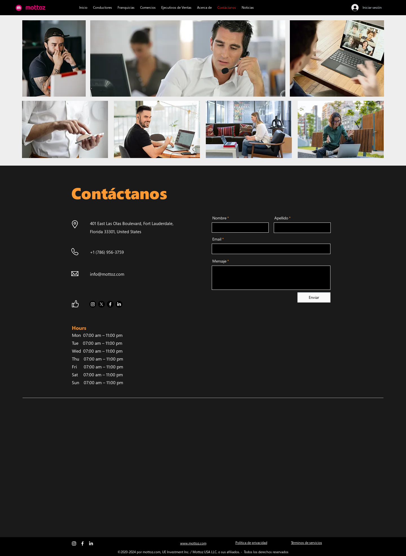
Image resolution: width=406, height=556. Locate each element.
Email (216, 239)
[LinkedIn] (119, 304)
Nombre (219, 218)
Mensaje (219, 261)
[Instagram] (92, 304)
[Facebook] (110, 304)
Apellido (281, 218)
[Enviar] (313, 297)
